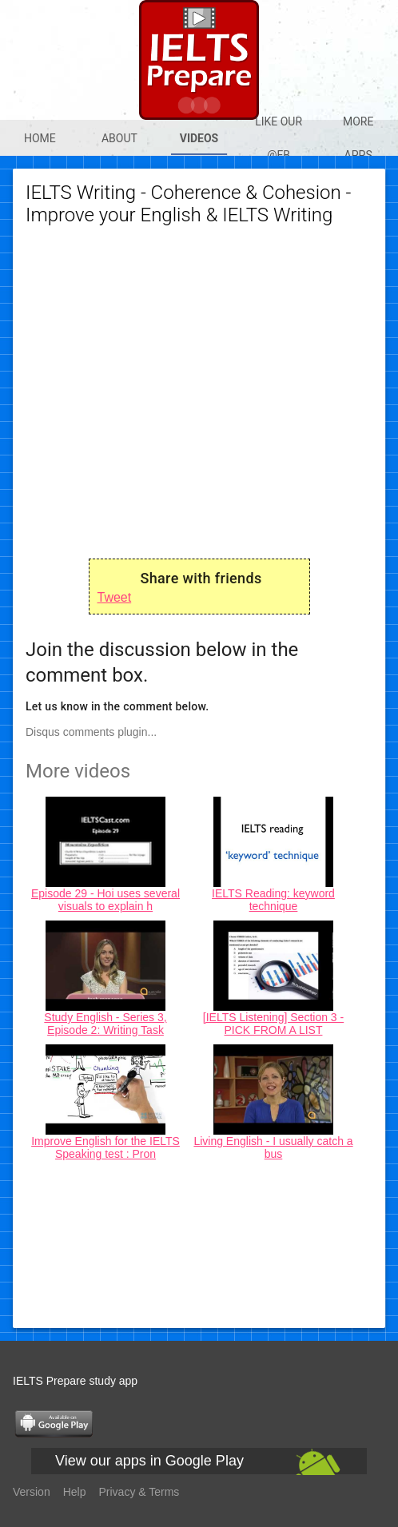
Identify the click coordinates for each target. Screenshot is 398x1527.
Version (31, 1491)
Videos (199, 138)
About (119, 138)
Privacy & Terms (139, 1491)
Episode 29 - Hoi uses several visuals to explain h (105, 900)
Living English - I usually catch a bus (272, 1147)
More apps (358, 138)
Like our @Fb (278, 138)
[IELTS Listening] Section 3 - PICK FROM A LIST (273, 1023)
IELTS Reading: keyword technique (273, 900)
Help (74, 1491)
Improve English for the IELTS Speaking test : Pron (105, 1147)
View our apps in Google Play (149, 1461)
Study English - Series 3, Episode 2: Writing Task (105, 1023)
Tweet (115, 597)
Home (40, 138)
